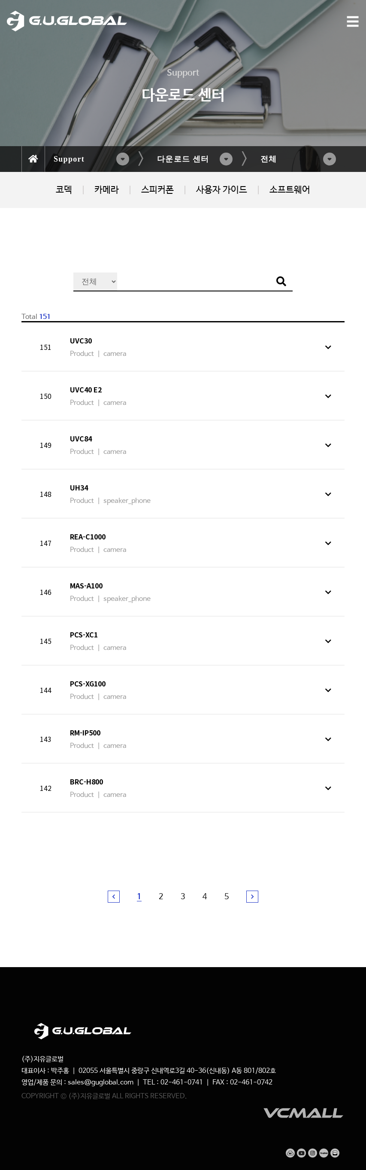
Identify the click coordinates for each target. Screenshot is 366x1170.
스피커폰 (157, 190)
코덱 (64, 190)
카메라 (106, 190)
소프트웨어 (289, 190)
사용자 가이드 (221, 190)
